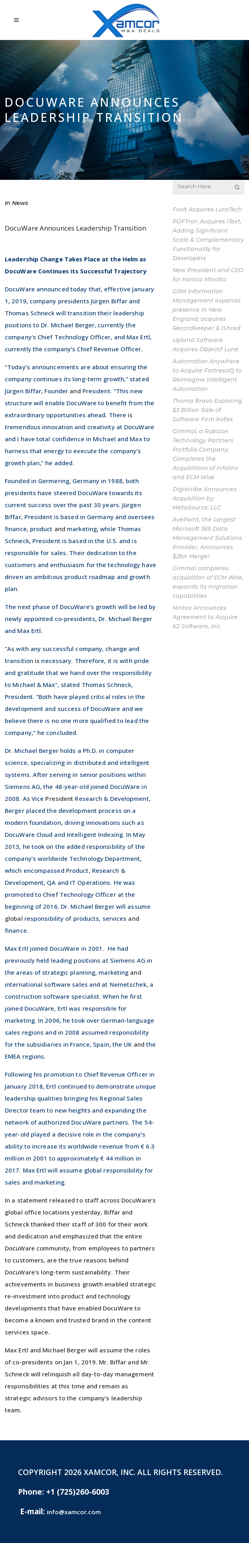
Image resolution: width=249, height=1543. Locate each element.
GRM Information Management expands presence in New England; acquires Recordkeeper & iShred (207, 310)
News (20, 203)
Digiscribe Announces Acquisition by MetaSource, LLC (205, 498)
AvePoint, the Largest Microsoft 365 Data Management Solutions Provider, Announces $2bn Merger (207, 538)
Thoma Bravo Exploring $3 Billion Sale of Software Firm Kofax (207, 410)
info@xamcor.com (74, 1512)
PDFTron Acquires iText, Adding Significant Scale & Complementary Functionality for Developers (208, 240)
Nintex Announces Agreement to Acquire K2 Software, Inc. (205, 617)
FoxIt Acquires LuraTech (207, 209)
